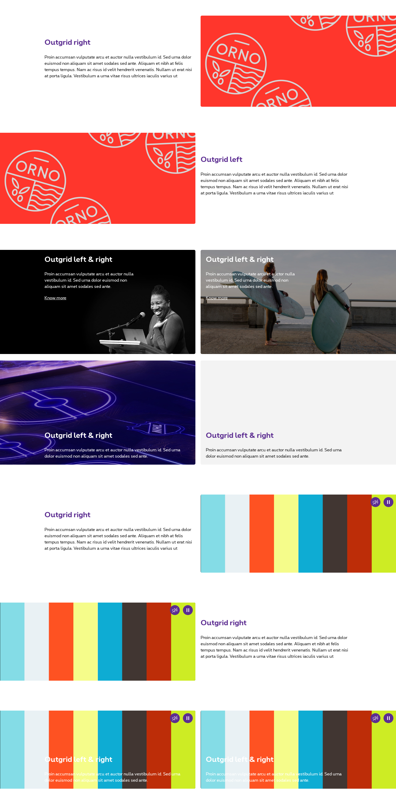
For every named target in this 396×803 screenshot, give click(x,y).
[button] (375, 502)
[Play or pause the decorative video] (388, 502)
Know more (55, 298)
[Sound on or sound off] (175, 610)
